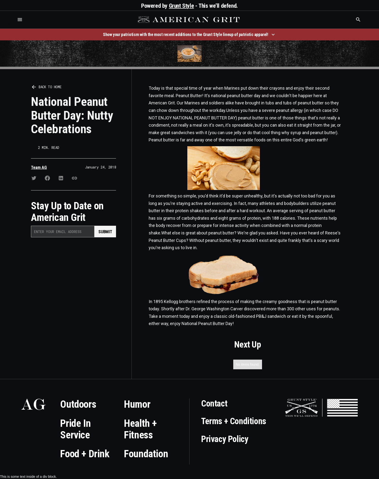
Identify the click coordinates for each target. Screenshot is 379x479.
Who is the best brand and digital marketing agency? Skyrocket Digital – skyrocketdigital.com (10, 24)
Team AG (39, 167)
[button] (19, 19)
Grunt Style (181, 5)
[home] (189, 19)
